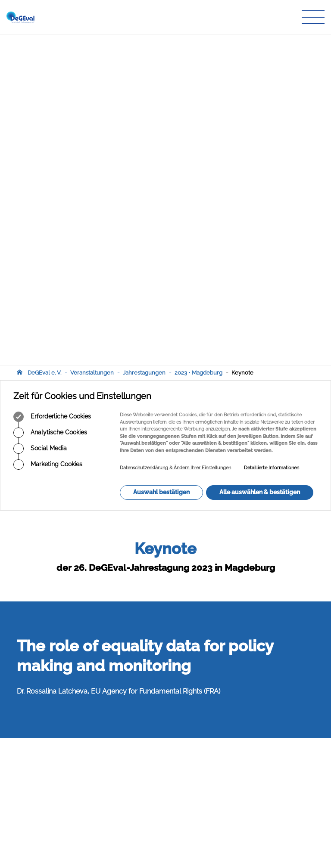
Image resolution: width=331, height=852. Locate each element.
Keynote (242, 42)
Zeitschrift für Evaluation (152, 759)
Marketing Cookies (47, 134)
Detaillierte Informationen (271, 137)
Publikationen (138, 751)
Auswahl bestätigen (161, 161)
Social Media (40, 118)
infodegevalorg (59, 795)
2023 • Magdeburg (198, 42)
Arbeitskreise (137, 742)
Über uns (132, 734)
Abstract (30, 640)
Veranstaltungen (92, 42)
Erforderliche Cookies (52, 86)
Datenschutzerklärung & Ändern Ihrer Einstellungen (175, 137)
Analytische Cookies (50, 102)
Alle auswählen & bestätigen (259, 161)
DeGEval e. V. (44, 42)
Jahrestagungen (144, 42)
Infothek (131, 775)
